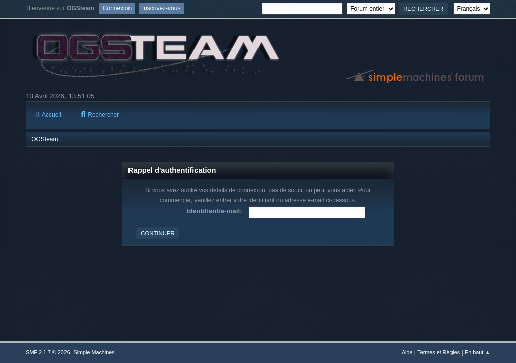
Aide (407, 352)
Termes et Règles (438, 352)
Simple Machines (94, 352)
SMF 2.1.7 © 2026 (48, 352)
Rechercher (100, 114)
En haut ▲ (477, 352)
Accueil (48, 114)
